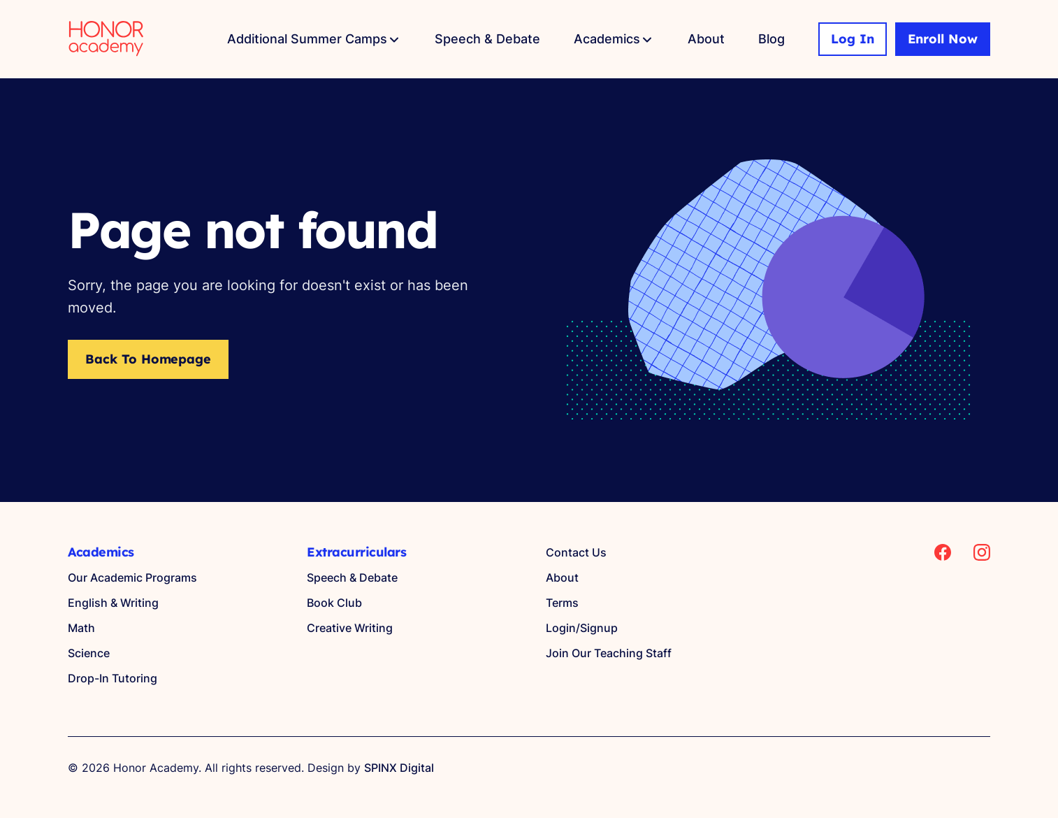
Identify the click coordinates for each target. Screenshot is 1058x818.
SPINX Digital (399, 768)
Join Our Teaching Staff (609, 653)
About (706, 38)
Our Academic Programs (132, 577)
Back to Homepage (148, 359)
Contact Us (576, 552)
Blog (771, 38)
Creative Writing (350, 628)
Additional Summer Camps (307, 38)
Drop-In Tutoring (112, 678)
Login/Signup (582, 628)
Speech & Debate (487, 38)
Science (89, 653)
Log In (852, 39)
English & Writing (113, 603)
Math (81, 628)
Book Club (334, 603)
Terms (562, 603)
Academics (607, 38)
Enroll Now (943, 39)
